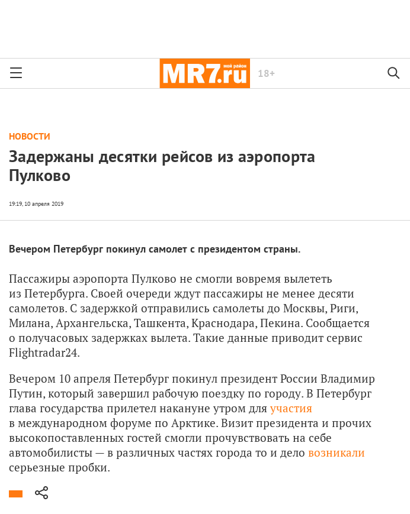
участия (291, 407)
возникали (336, 452)
